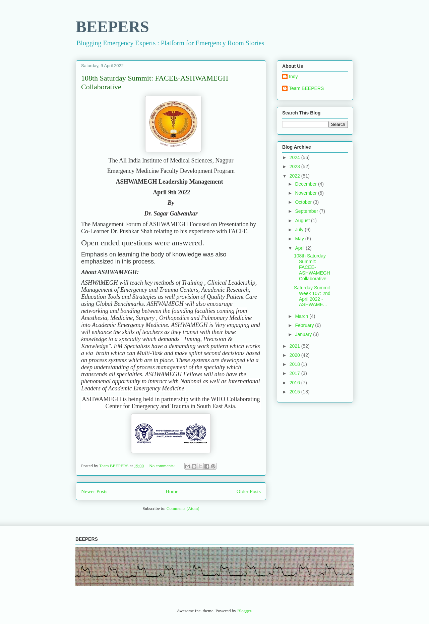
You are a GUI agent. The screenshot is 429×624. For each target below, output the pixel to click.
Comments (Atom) (183, 508)
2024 (295, 157)
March (302, 316)
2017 (295, 373)
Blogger (244, 610)
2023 (295, 166)
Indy (293, 76)
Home (172, 491)
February (305, 325)
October (304, 202)
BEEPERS (112, 27)
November (306, 193)
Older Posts (249, 491)
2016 (295, 382)
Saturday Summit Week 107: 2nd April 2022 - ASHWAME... (312, 296)
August (303, 220)
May (300, 238)
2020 (295, 355)
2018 (295, 364)
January (304, 334)
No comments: (162, 465)
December (306, 184)
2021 (295, 346)
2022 (295, 176)
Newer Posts (94, 491)
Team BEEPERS (306, 88)
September (307, 211)
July (300, 229)
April (300, 248)
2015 (295, 391)
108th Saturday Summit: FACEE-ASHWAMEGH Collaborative (312, 267)
